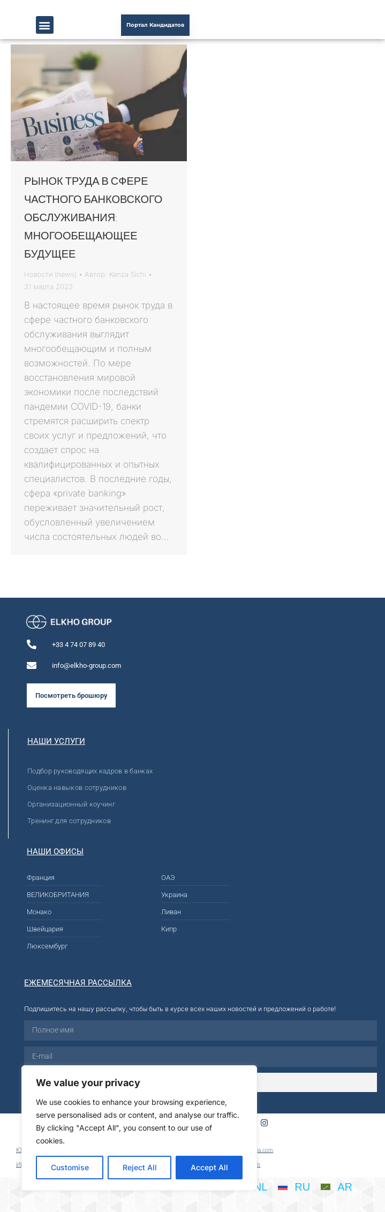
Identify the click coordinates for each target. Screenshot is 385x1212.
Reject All (140, 1167)
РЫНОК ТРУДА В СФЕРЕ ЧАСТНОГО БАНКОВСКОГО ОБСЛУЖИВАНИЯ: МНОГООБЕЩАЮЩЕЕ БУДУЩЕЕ (93, 217)
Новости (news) (50, 274)
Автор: (115, 274)
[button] (45, 25)
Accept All (209, 1167)
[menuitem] (294, 1186)
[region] (139, 1128)
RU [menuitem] (302, 1187)
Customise (70, 1167)
